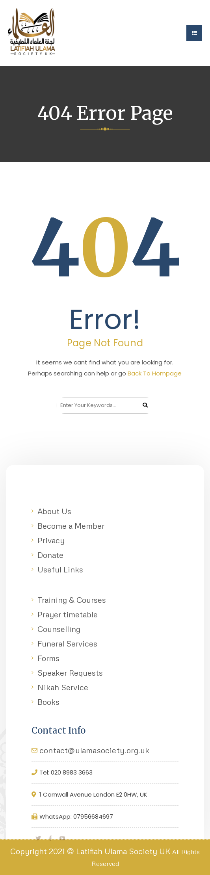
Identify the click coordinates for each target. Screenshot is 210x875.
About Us (54, 511)
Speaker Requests (70, 672)
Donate (50, 554)
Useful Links (60, 569)
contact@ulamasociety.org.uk (94, 750)
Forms (48, 658)
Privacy (51, 540)
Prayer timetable (67, 614)
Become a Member (70, 525)
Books (48, 701)
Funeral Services (67, 643)
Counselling (58, 628)
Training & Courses (71, 599)
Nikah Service (62, 687)
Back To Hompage (155, 373)
